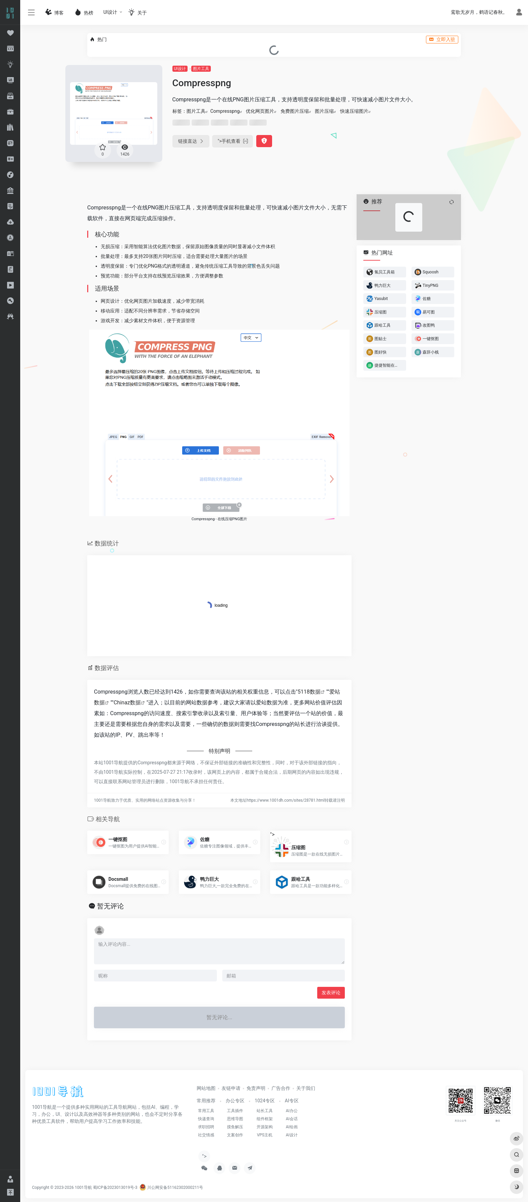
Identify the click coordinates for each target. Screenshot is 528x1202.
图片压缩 (324, 111)
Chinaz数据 (127, 702)
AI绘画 (292, 1127)
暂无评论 (110, 906)
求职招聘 (206, 1127)
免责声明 (255, 1088)
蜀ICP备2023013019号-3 (115, 1187)
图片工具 (201, 68)
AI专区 (292, 1100)
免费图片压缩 (294, 111)
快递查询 (206, 1118)
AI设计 (292, 1135)
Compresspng (225, 111)
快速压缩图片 (354, 111)
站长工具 (265, 1110)
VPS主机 (264, 1135)
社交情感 (206, 1135)
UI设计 (110, 12)
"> (233, 141)
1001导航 (83, 1187)
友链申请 (231, 1088)
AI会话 (292, 1118)
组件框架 (265, 1118)
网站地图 (206, 1088)
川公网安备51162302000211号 (171, 1187)
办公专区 (235, 1100)
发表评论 (331, 992)
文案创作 (235, 1135)
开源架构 (265, 1127)
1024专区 (264, 1100)
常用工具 (206, 1110)
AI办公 (292, 1110)
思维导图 (235, 1118)
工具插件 (235, 1110)
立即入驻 (442, 39)
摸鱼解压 (235, 1127)
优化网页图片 (260, 111)
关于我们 (305, 1088)
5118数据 (309, 692)
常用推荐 (206, 1100)
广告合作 (280, 1088)
